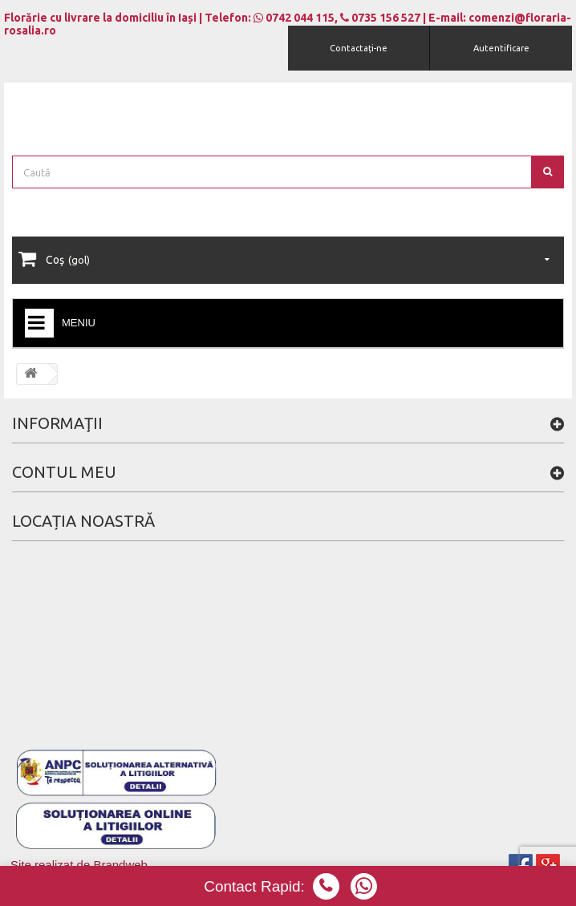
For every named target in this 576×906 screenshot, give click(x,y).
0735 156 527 (380, 17)
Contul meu (64, 472)
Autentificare (501, 48)
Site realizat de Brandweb (79, 865)
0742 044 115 (294, 17)
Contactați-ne (358, 48)
